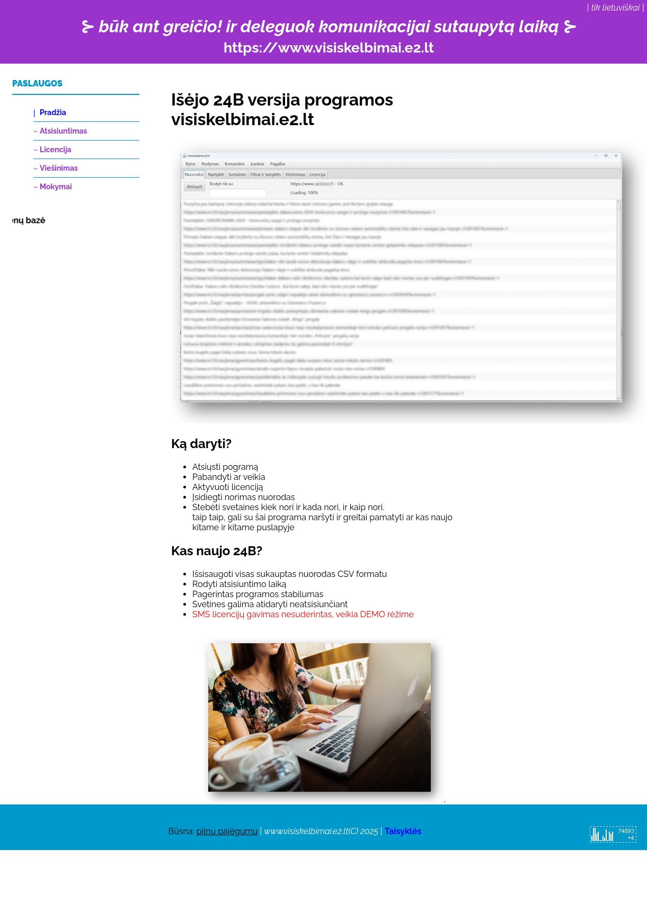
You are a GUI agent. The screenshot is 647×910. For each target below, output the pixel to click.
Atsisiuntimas (63, 131)
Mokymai (56, 186)
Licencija (56, 149)
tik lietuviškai (615, 8)
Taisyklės (403, 831)
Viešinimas (59, 168)
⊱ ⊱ (329, 36)
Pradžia (53, 112)
